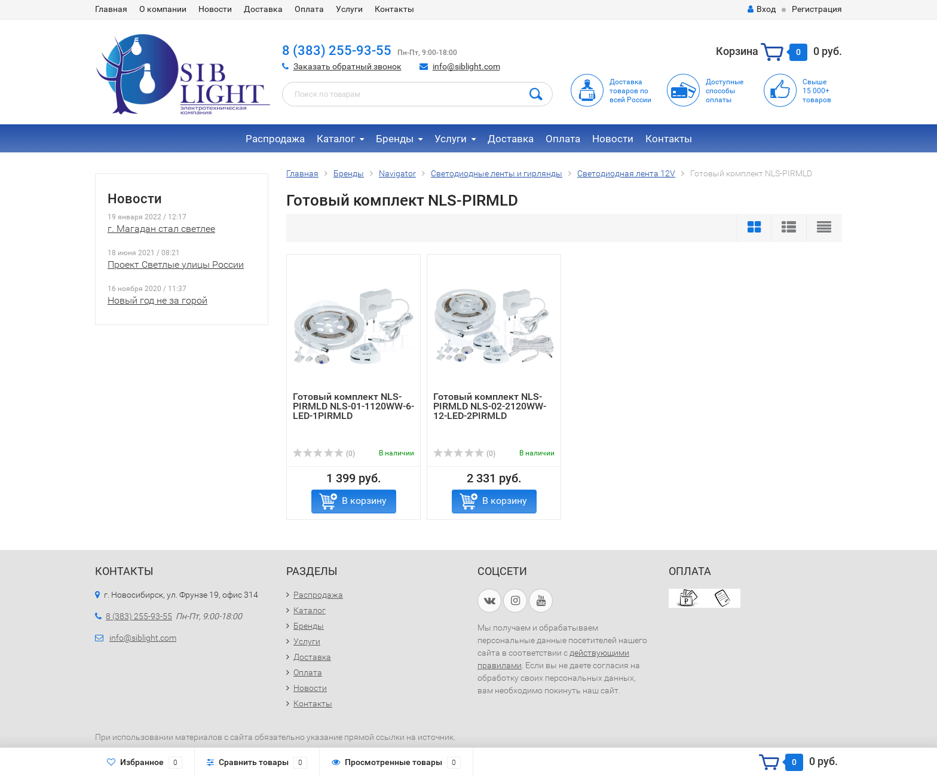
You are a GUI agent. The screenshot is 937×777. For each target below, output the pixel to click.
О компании (162, 9)
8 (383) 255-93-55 (336, 50)
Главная (111, 9)
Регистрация (817, 9)
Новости (215, 9)
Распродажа (275, 139)
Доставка (263, 9)
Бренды (395, 139)
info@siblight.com (466, 66)
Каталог (336, 139)
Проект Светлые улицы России (176, 264)
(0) (324, 453)
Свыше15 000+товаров (817, 91)
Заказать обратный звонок (347, 66)
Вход (762, 9)
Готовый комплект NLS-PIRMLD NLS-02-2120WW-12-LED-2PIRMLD (489, 406)
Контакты (394, 9)
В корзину (364, 500)
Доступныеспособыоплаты (724, 91)
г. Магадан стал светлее (161, 228)
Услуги (349, 9)
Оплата (309, 9)
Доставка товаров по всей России (630, 91)
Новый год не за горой (157, 300)
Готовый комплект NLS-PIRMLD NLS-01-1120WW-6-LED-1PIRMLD (353, 406)
